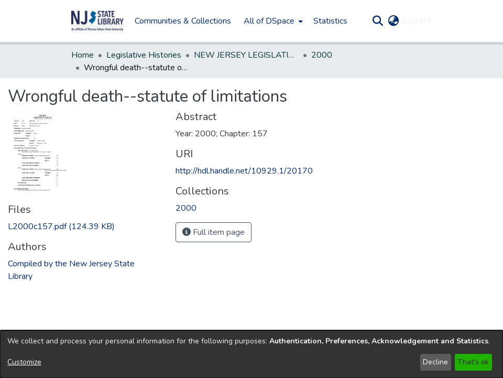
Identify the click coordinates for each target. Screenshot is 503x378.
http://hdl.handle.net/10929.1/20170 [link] (244, 171)
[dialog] (251, 354)
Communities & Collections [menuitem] (183, 21)
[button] (97, 20)
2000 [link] (321, 55)
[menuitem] (272, 21)
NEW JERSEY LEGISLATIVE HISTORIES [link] (246, 55)
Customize (24, 362)
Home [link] (82, 55)
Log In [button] (415, 21)
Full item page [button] (213, 232)
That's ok (473, 362)
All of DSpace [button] (269, 21)
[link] (61, 226)
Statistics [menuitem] (330, 21)
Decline (435, 362)
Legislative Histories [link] (143, 55)
